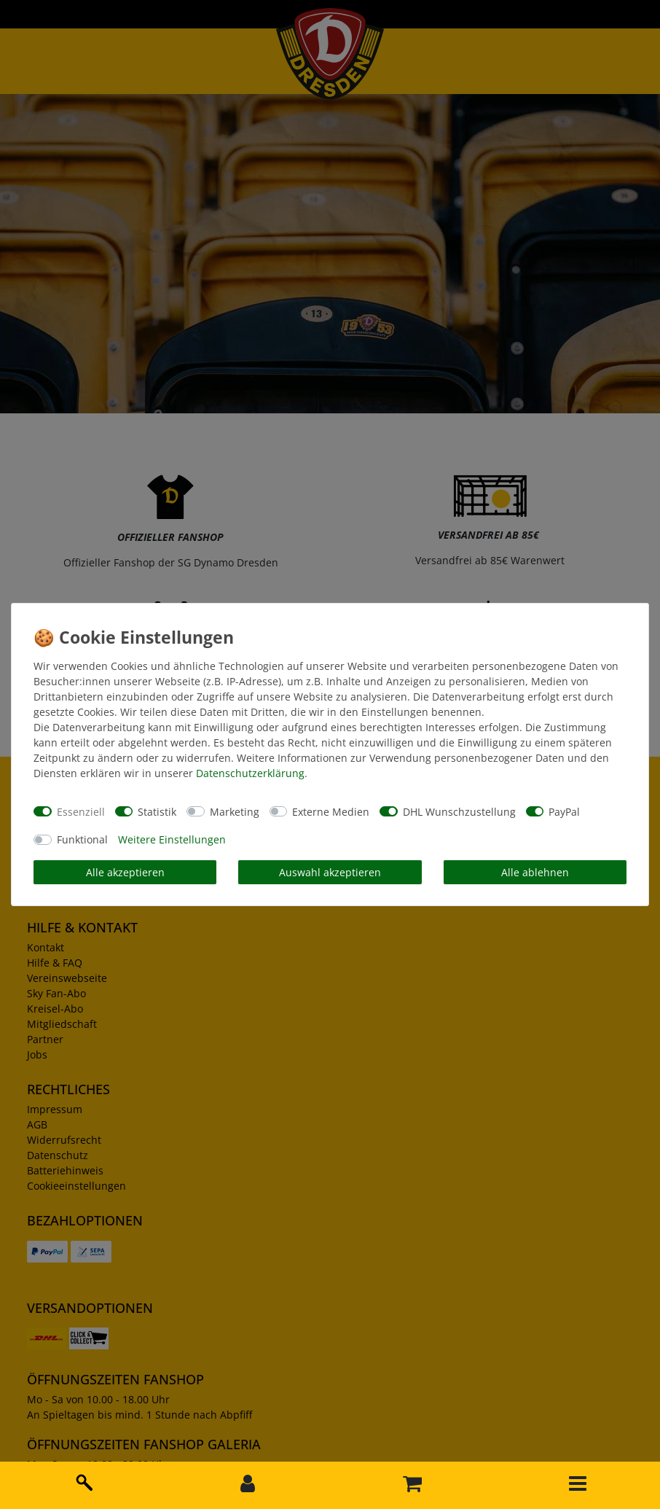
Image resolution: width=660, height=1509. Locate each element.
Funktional (82, 839)
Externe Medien (330, 812)
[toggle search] (82, 1480)
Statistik (157, 812)
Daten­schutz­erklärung (250, 773)
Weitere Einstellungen (172, 839)
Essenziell (81, 812)
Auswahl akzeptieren (330, 872)
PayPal (564, 812)
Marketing (234, 812)
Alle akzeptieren (125, 872)
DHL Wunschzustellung (459, 812)
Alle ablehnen (535, 872)
